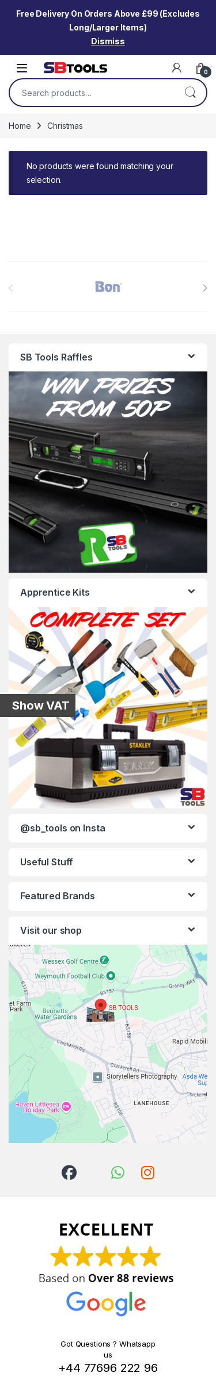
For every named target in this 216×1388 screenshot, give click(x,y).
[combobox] (92, 92)
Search (190, 92)
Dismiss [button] (108, 41)
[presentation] (204, 288)
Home (20, 126)
